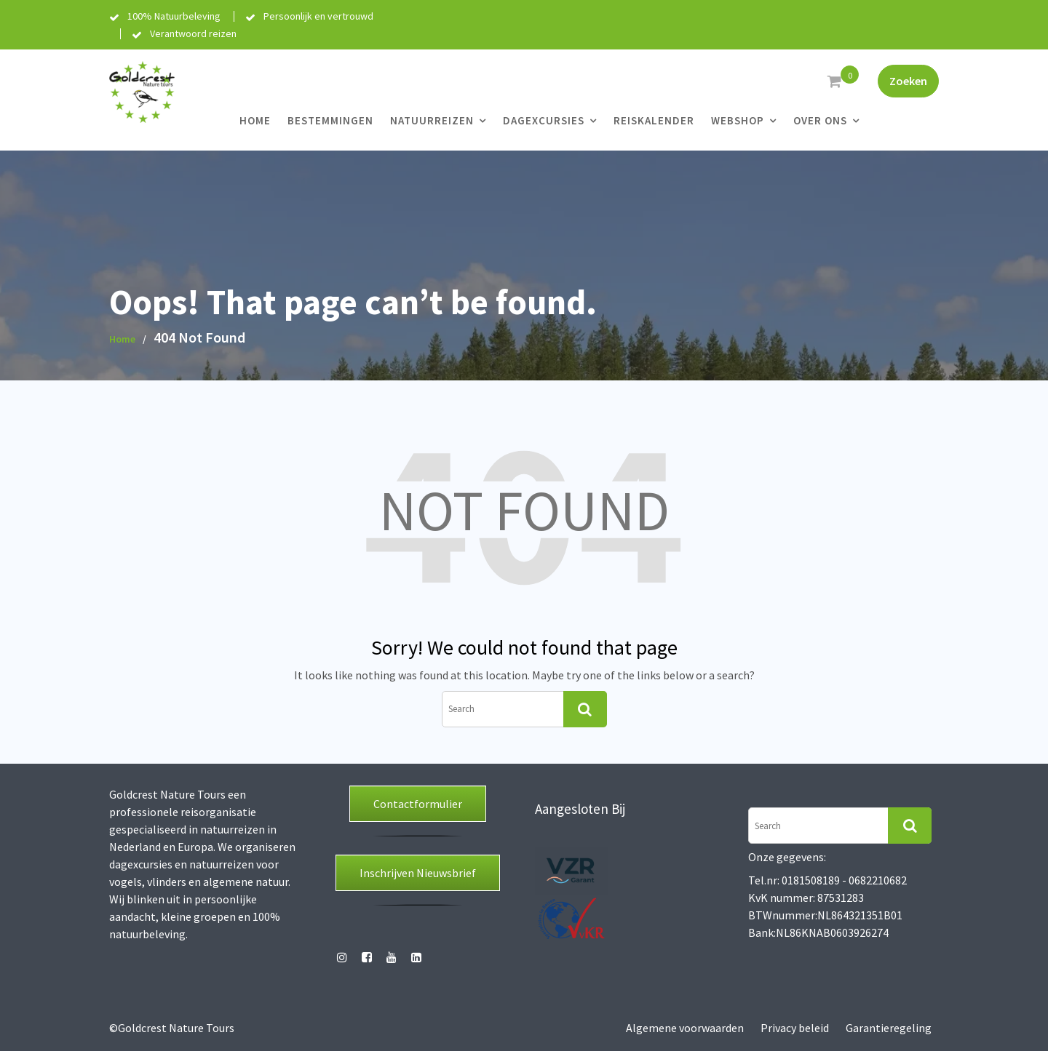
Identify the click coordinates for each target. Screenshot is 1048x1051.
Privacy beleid (795, 1027)
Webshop (737, 120)
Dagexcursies (543, 120)
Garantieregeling (889, 1027)
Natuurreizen (432, 120)
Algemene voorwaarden (685, 1027)
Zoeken (908, 80)
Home (255, 120)
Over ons (820, 120)
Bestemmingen (330, 120)
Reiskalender (654, 120)
